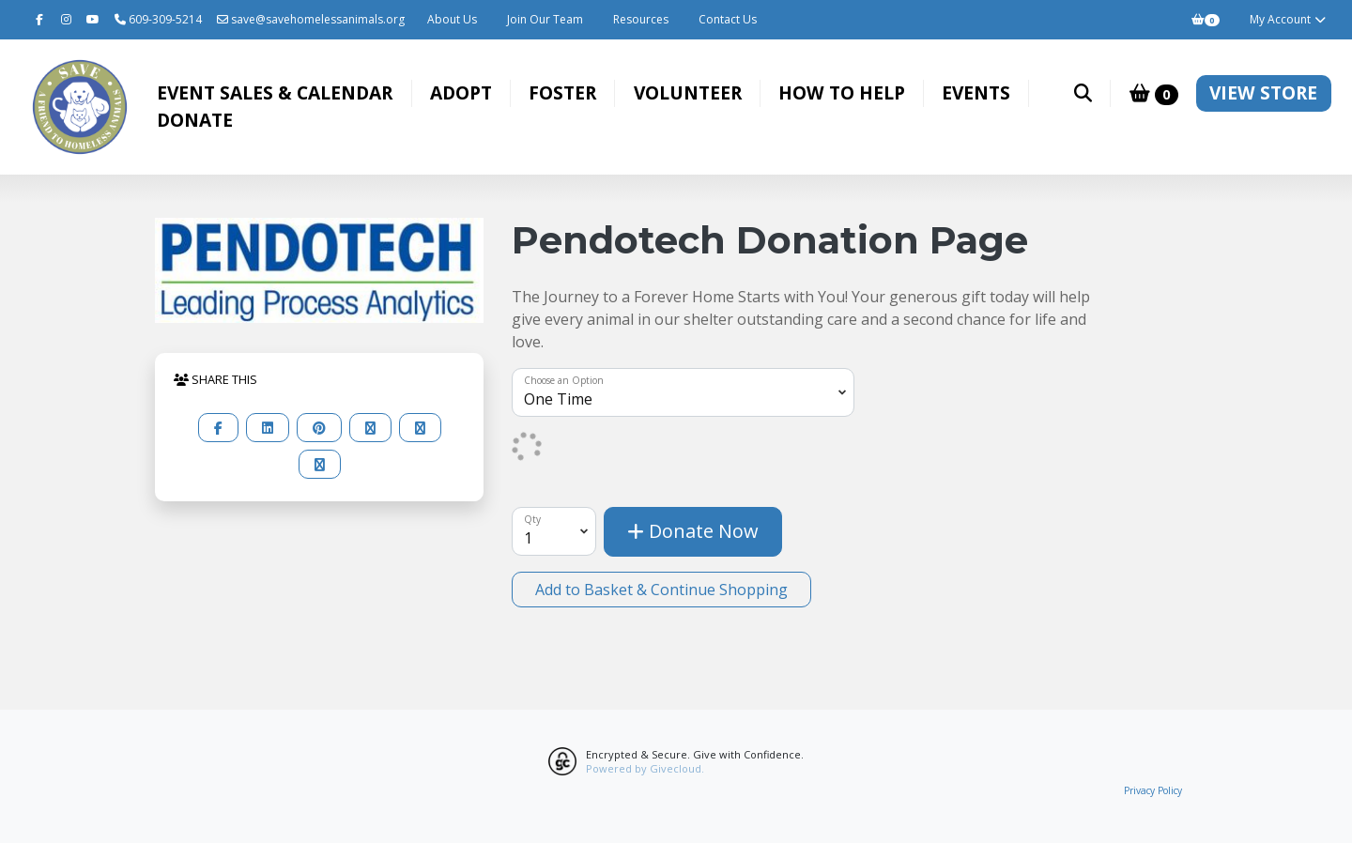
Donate (195, 119)
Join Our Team (545, 19)
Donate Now (693, 531)
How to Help (841, 92)
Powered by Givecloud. (645, 768)
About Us (452, 19)
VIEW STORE (1263, 92)
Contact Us (728, 19)
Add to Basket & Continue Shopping (661, 589)
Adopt (461, 92)
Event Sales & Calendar (274, 92)
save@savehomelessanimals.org (311, 19)
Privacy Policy (1153, 790)
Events (976, 92)
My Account (1289, 19)
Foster (562, 92)
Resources (640, 19)
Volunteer (688, 92)
